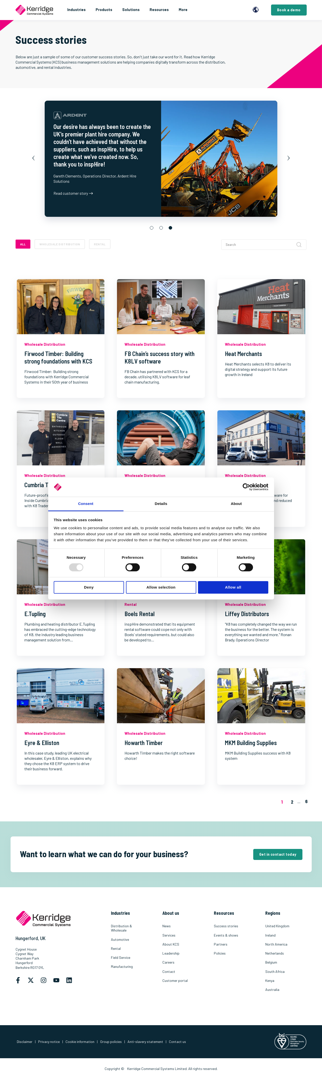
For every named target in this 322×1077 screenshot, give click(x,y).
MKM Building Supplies (251, 742)
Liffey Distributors (247, 613)
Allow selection (161, 587)
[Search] (263, 244)
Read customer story (73, 193)
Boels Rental (139, 613)
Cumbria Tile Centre (47, 484)
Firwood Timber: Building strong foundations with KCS (58, 357)
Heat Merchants (243, 353)
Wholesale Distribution (59, 244)
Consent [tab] (85, 503)
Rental (100, 244)
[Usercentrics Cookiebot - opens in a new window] (246, 487)
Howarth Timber (143, 742)
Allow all (233, 587)
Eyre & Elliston (41, 742)
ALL (23, 244)
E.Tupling (35, 613)
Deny (89, 587)
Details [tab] (161, 503)
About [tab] (236, 503)
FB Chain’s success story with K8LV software (159, 357)
